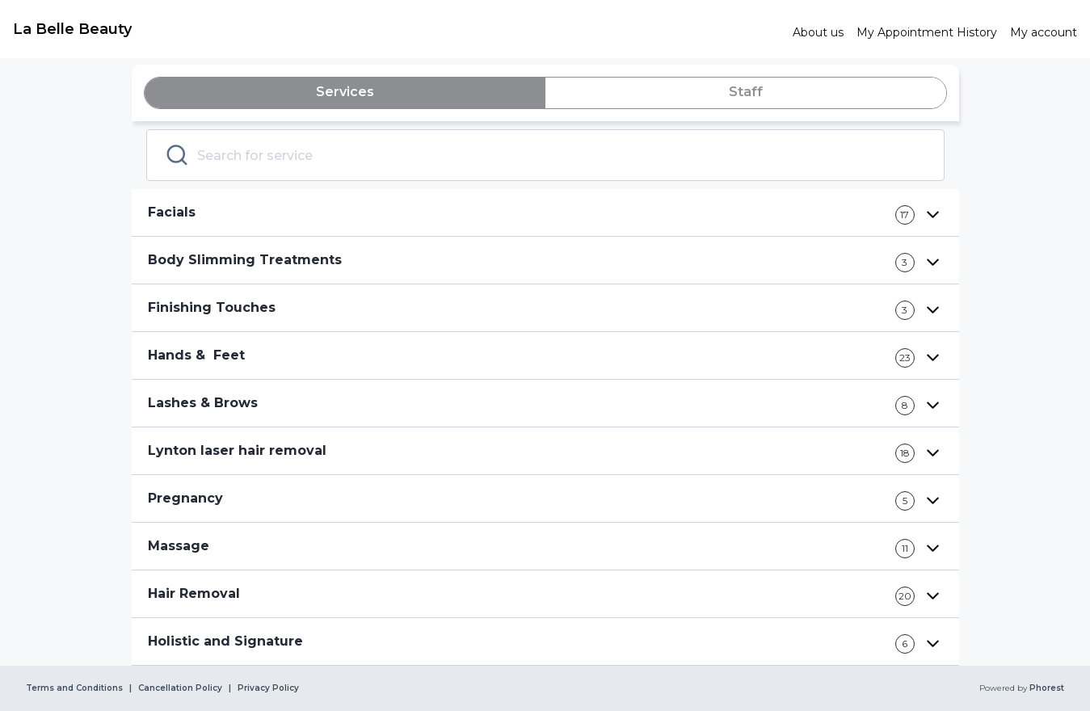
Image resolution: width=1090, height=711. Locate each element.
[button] (545, 213)
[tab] (345, 93)
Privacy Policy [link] (268, 688)
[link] (396, 29)
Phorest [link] (1045, 688)
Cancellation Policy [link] (180, 688)
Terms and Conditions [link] (74, 688)
